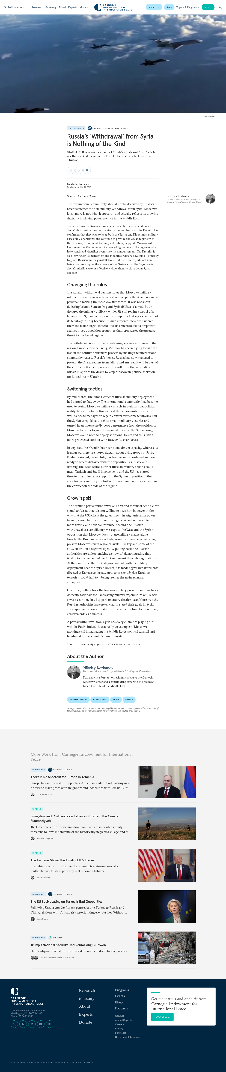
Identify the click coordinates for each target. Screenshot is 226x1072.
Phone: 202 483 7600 (22, 1016)
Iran (169, 7)
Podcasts (121, 1008)
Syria (116, 699)
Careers (119, 1024)
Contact (119, 1015)
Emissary (50, 7)
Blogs (119, 1002)
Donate (208, 7)
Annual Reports (123, 1020)
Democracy (153, 7)
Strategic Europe (62, 770)
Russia (129, 699)
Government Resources (128, 1037)
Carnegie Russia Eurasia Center (110, 128)
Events (120, 996)
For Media (120, 1032)
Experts (73, 7)
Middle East (100, 699)
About (62, 7)
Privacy (119, 1028)
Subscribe (162, 1016)
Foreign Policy (78, 699)
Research (37, 7)
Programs (122, 990)
